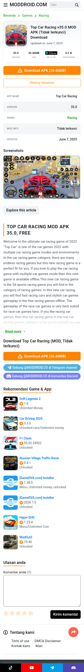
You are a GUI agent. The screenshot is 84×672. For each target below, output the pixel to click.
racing (72, 118)
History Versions (42, 83)
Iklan (39, 646)
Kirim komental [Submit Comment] (65, 614)
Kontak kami (20, 646)
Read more (15, 331)
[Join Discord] (73, 667)
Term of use (20, 641)
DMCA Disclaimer (48, 641)
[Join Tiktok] (10, 667)
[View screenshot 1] (41, 177)
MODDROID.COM (28, 4)
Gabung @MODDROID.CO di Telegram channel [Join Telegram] (42, 367)
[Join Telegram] (52, 667)
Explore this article (21, 210)
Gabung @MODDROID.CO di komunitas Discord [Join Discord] (42, 376)
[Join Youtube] (31, 667)
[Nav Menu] (5, 5)
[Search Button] (77, 4)
